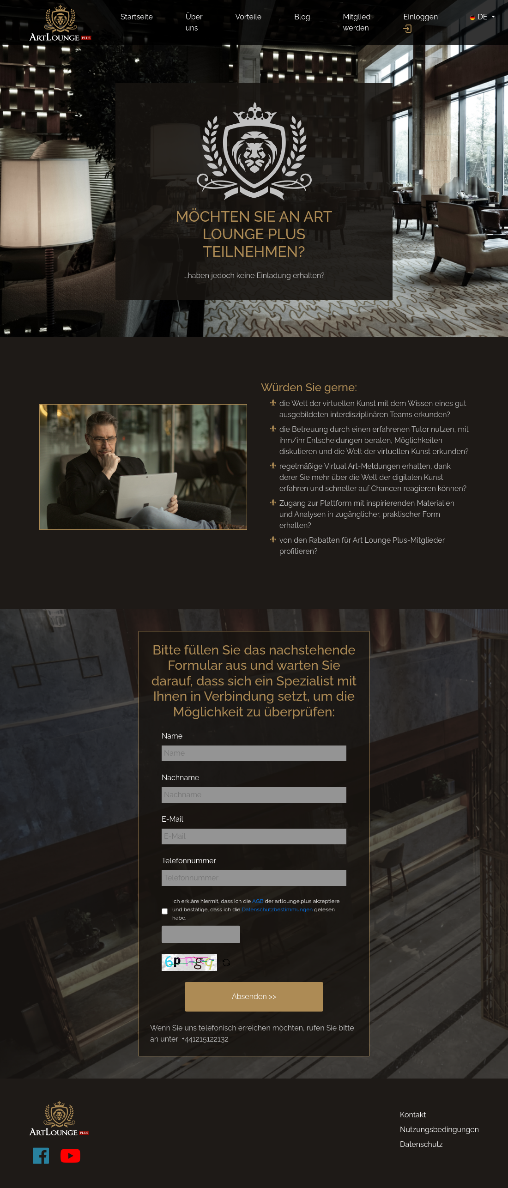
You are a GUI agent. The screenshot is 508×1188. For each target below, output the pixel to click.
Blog (302, 16)
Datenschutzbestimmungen (277, 909)
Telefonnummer (189, 860)
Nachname (180, 777)
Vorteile (248, 16)
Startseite (137, 16)
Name (172, 736)
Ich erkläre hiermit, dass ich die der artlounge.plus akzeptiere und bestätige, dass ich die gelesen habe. (256, 909)
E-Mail (172, 819)
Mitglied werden (357, 22)
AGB (257, 901)
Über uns (194, 22)
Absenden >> (254, 996)
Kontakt (413, 1114)
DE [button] (479, 16)
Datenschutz (421, 1144)
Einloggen (420, 22)
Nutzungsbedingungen (439, 1129)
